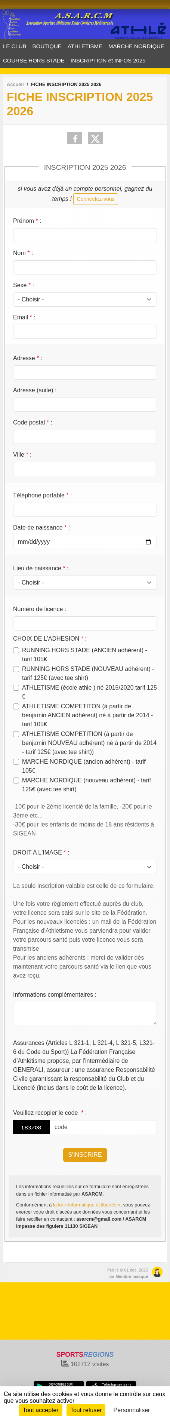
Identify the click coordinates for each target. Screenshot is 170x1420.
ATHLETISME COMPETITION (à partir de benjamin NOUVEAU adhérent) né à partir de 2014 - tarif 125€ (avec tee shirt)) (89, 743)
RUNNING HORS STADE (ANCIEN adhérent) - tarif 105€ (84, 654)
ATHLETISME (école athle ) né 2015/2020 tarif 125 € (89, 692)
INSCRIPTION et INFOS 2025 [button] (108, 60)
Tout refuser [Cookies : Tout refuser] (86, 1410)
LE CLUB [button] (15, 46)
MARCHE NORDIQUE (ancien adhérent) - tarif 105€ (84, 766)
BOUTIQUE (47, 46)
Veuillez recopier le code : (50, 1113)
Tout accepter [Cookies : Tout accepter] (41, 1410)
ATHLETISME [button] (85, 46)
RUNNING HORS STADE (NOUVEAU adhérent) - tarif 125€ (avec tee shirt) (88, 673)
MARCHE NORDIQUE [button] (136, 46)
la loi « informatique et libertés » (87, 1205)
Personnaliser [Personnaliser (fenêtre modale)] (132, 1410)
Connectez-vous (95, 199)
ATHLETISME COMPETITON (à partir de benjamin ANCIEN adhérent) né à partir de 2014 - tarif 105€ (87, 715)
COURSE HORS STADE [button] (34, 60)
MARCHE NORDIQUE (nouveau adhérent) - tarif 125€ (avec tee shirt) (86, 784)
